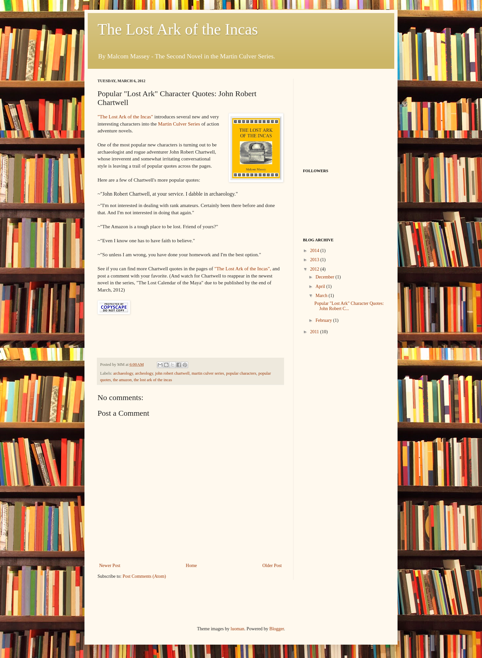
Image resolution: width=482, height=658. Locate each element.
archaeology (123, 373)
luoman (237, 628)
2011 (315, 331)
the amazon (122, 380)
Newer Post (109, 565)
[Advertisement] (174, 601)
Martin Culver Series (179, 124)
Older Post (272, 565)
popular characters (241, 373)
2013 (315, 259)
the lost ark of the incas (153, 380)
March (321, 295)
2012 (315, 269)
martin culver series (208, 373)
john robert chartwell (172, 373)
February (324, 320)
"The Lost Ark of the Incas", (242, 268)
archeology (144, 373)
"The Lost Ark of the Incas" (125, 116)
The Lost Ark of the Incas (178, 29)
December (325, 277)
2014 (315, 250)
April (320, 286)
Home (191, 565)
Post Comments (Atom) (144, 576)
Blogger (276, 628)
